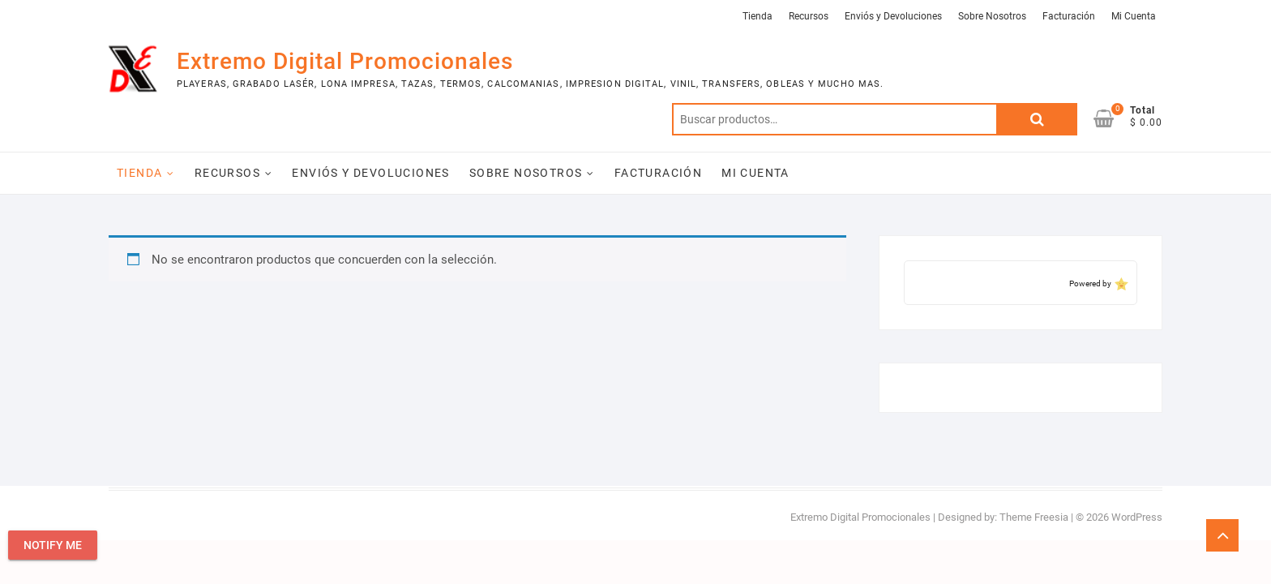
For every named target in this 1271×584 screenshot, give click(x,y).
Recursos (808, 16)
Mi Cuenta (1133, 16)
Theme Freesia (1033, 517)
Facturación (1068, 16)
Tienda (757, 16)
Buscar (1036, 119)
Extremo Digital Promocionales (345, 61)
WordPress (1136, 517)
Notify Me (53, 545)
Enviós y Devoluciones (893, 16)
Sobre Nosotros (992, 16)
